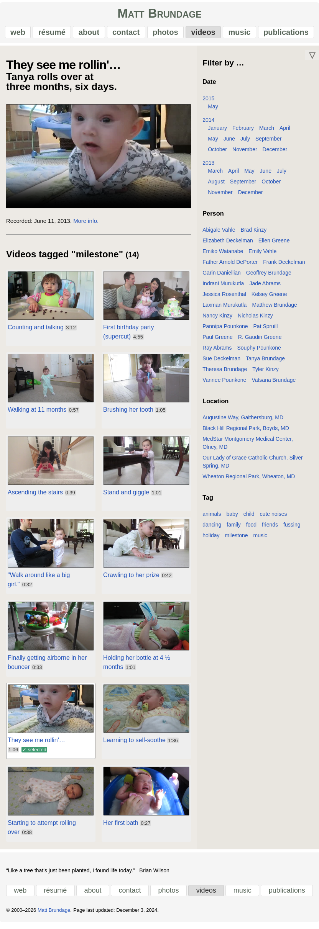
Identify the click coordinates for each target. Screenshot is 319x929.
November (244, 153)
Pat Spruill (265, 330)
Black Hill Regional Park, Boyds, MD (245, 432)
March (266, 132)
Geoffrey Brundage (268, 276)
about (89, 34)
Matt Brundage (159, 15)
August (216, 185)
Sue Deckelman (221, 362)
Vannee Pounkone (224, 384)
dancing (211, 528)
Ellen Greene (274, 244)
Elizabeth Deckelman (227, 244)
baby (232, 518)
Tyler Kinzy (265, 373)
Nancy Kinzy (217, 319)
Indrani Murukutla (223, 287)
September (268, 142)
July (245, 142)
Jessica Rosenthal (224, 298)
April (285, 132)
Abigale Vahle (218, 234)
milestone (236, 539)
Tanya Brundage (265, 362)
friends (270, 528)
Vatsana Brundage (274, 384)
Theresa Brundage (224, 373)
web (19, 34)
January (217, 132)
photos (165, 34)
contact (126, 34)
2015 (208, 102)
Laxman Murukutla (224, 309)
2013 (208, 167)
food (251, 528)
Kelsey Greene (269, 298)
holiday (210, 539)
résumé (52, 34)
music (238, 34)
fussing (291, 528)
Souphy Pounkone (259, 351)
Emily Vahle (262, 255)
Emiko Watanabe (222, 255)
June (229, 142)
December (275, 153)
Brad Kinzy (254, 234)
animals (211, 518)
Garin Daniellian (221, 276)
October (217, 153)
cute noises (273, 518)
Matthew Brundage (274, 309)
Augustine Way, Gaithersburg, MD (242, 421)
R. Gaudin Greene (260, 341)
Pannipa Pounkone (225, 330)
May (213, 110)
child (249, 518)
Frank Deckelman (284, 266)
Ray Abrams (217, 351)
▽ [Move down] (312, 58)
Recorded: (19, 225)
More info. (86, 225)
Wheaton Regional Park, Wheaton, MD (248, 480)
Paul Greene (217, 341)
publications (284, 34)
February (243, 132)
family (234, 528)
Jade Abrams (265, 287)
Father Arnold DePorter (230, 266)
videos (203, 34)
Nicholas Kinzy (255, 319)
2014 (208, 124)
